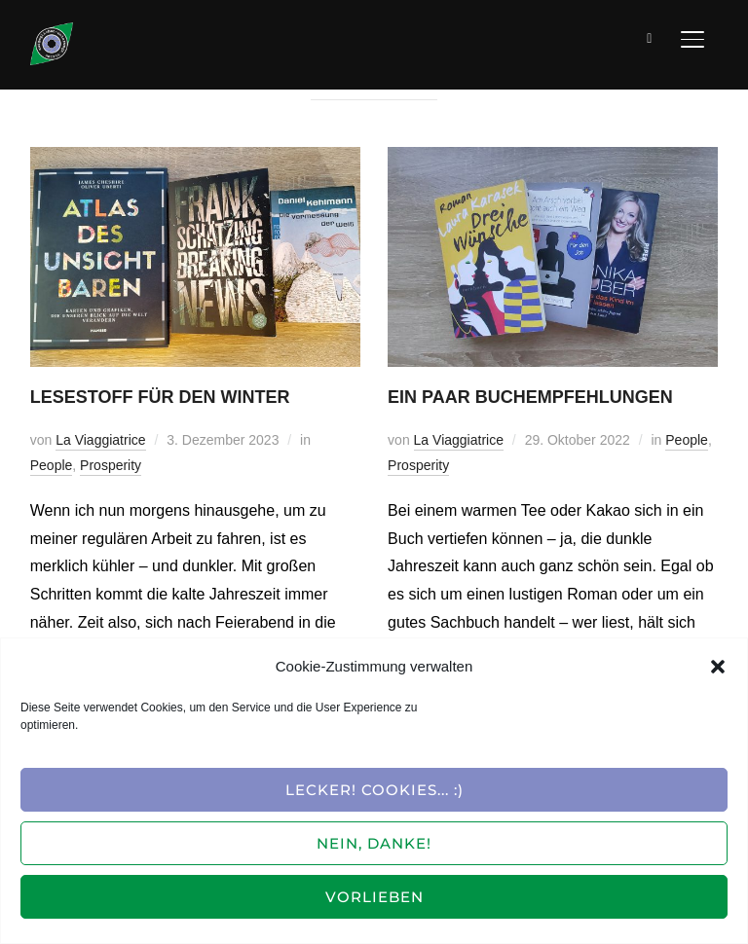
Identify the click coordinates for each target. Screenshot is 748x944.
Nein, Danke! (374, 843)
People (51, 465)
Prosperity (110, 465)
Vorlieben (374, 897)
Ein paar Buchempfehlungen (530, 397)
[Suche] (649, 37)
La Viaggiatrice (100, 440)
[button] (718, 666)
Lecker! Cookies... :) (374, 790)
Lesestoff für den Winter (160, 397)
